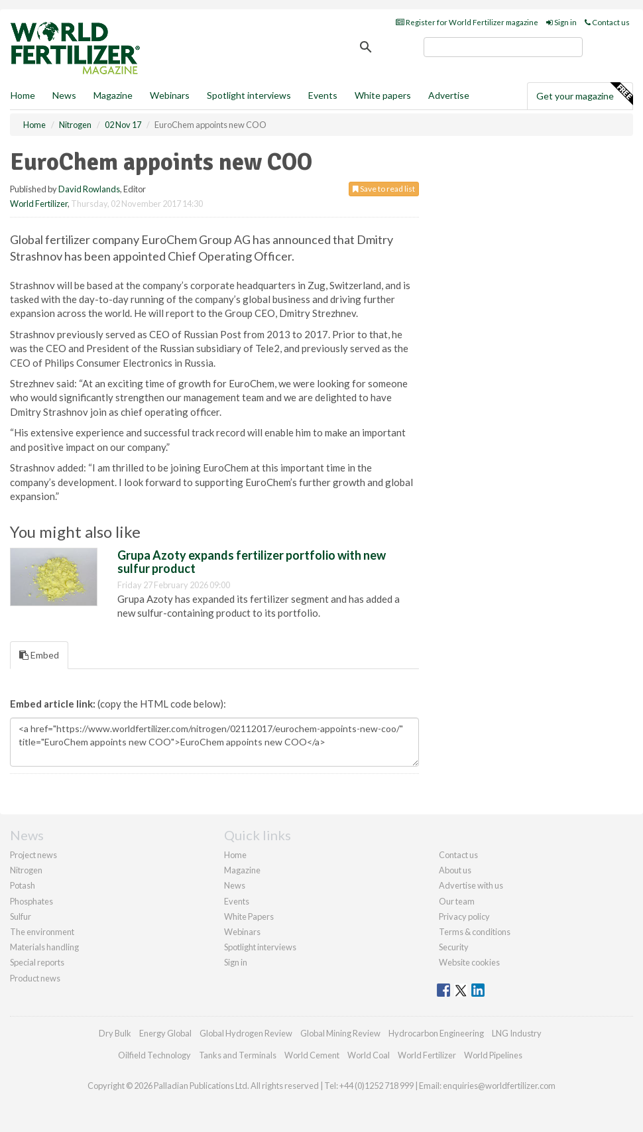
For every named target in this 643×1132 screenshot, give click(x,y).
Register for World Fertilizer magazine (467, 22)
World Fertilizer (39, 203)
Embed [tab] (39, 654)
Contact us (607, 22)
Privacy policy (464, 916)
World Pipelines (493, 1055)
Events (322, 95)
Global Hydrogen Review (246, 1033)
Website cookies (469, 962)
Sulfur (20, 916)
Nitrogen (26, 870)
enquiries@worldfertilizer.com (499, 1085)
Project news (33, 854)
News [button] (64, 95)
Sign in (561, 22)
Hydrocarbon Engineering (436, 1033)
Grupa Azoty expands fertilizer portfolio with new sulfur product (251, 562)
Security (454, 947)
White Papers (249, 916)
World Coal (368, 1055)
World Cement (311, 1055)
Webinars (170, 95)
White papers (383, 95)
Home (23, 95)
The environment (42, 931)
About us (455, 870)
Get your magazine (584, 94)
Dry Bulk (115, 1033)
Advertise (448, 95)
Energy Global (165, 1033)
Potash (22, 885)
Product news (35, 978)
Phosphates (31, 901)
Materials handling (44, 947)
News (234, 885)
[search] (503, 47)
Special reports (37, 962)
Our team (457, 901)
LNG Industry (517, 1033)
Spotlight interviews (249, 95)
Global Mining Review (340, 1033)
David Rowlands (89, 189)
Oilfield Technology (154, 1055)
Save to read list (384, 189)
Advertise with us (471, 885)
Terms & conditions (474, 931)
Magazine (113, 95)
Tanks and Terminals (237, 1055)
